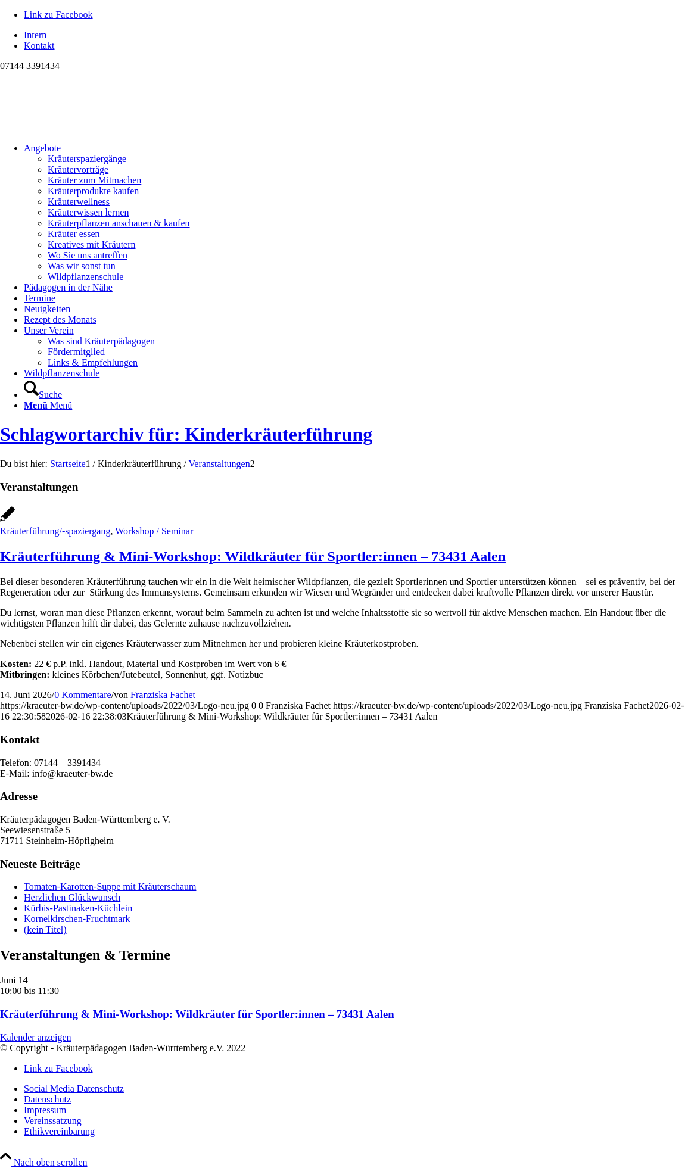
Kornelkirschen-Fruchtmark (77, 919)
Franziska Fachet (162, 695)
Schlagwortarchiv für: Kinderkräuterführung (186, 434)
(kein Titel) (45, 929)
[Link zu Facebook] (58, 15)
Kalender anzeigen (35, 1037)
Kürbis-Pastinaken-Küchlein (78, 908)
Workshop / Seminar (154, 531)
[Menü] (48, 405)
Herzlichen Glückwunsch (72, 897)
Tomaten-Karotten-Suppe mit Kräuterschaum (110, 887)
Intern (35, 35)
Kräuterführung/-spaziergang (55, 531)
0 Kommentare (82, 695)
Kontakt (39, 46)
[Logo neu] (89, 128)
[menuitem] (356, 35)
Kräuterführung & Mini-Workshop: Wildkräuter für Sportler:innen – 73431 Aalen (253, 556)
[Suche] (43, 395)
